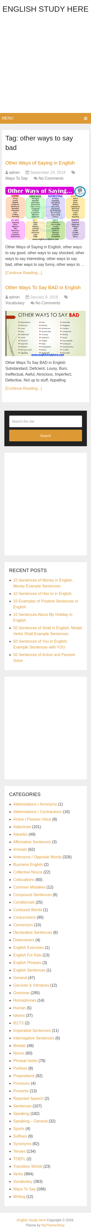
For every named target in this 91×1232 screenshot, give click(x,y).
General (20, 978)
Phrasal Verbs (25, 1061)
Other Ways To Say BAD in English (43, 287)
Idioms (19, 1015)
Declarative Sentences (32, 932)
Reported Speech (28, 1098)
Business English (28, 864)
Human (19, 1008)
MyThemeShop (53, 1225)
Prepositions (24, 1076)
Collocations (23, 880)
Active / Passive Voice (32, 819)
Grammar (21, 993)
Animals (20, 849)
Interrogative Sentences (33, 1038)
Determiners (23, 940)
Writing (19, 1197)
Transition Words (27, 1166)
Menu (7, 118)
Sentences (22, 1106)
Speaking (21, 1114)
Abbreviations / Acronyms (35, 804)
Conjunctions (24, 917)
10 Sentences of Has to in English (42, 594)
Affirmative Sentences (32, 842)
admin (14, 172)
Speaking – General (30, 1121)
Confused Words (27, 910)
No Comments (51, 178)
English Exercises (28, 947)
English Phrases (27, 963)
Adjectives (22, 827)
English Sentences (29, 970)
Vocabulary (15, 303)
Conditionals (24, 902)
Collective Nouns (27, 872)
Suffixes (20, 1136)
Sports (19, 1129)
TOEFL (19, 1159)
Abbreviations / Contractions (37, 812)
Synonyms (22, 1144)
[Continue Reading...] (23, 273)
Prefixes (20, 1068)
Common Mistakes (29, 887)
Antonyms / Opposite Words (37, 857)
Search (45, 436)
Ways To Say (16, 178)
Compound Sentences (32, 895)
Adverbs (20, 834)
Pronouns (21, 1083)
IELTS (18, 1023)
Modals (19, 1046)
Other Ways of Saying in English (40, 163)
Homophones (24, 1000)
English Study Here (45, 9)
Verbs (18, 1174)
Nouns (19, 1053)
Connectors (23, 925)
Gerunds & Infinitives (31, 985)
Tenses (19, 1151)
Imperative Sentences (32, 1030)
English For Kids (27, 955)
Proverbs (21, 1091)
